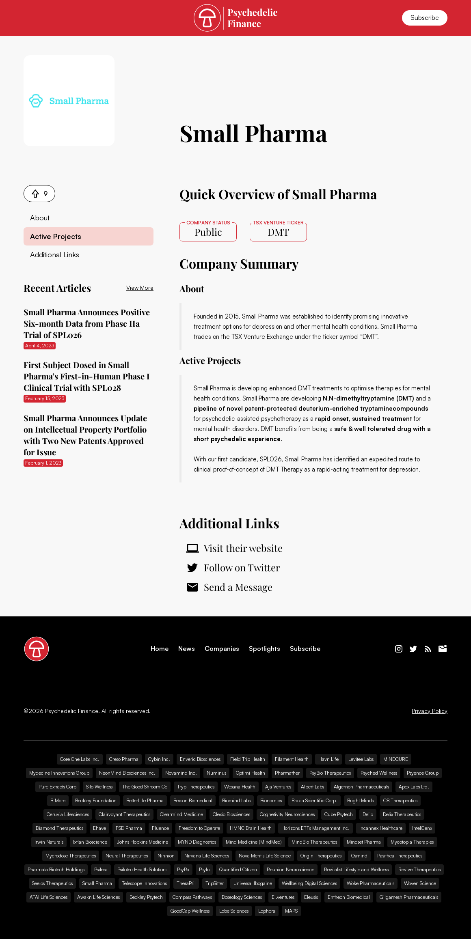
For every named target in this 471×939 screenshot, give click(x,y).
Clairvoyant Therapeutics (124, 814)
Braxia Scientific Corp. (314, 800)
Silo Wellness (99, 787)
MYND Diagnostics (197, 842)
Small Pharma (97, 883)
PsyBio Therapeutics (330, 773)
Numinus (216, 773)
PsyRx (183, 869)
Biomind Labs (236, 800)
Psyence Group (423, 773)
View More (139, 287)
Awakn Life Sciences (98, 897)
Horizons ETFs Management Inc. (315, 828)
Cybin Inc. (159, 759)
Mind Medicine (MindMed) (254, 842)
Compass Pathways (192, 897)
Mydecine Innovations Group (59, 773)
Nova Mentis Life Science (265, 856)
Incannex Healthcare (380, 828)
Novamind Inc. (181, 773)
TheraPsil (186, 883)
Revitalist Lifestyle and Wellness (356, 869)
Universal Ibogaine (252, 883)
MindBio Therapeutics (314, 842)
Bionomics (271, 800)
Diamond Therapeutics (59, 828)
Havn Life (328, 759)
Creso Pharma (123, 759)
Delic (368, 814)
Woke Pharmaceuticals (370, 883)
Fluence (160, 828)
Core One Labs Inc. (79, 759)
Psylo (204, 869)
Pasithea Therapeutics (399, 856)
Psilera (101, 869)
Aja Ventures (278, 787)
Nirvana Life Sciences (206, 856)
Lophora (266, 911)
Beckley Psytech (146, 897)
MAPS (291, 911)
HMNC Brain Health (251, 828)
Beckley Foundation (96, 800)
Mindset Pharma (364, 842)
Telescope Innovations (144, 883)
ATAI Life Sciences (48, 897)
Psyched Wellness (379, 773)
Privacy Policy (429, 711)
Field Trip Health (247, 759)
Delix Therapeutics (402, 814)
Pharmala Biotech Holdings (56, 869)
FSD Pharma (129, 828)
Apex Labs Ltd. (414, 787)
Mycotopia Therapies (412, 842)
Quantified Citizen (238, 869)
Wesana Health (239, 787)
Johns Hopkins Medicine (142, 842)
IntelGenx (422, 828)
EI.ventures (283, 897)
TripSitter (214, 883)
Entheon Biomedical (349, 897)
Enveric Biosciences (200, 759)
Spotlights (264, 649)
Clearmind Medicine (181, 814)
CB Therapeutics (400, 800)
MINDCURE (395, 759)
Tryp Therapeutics (195, 787)
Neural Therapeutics (127, 856)
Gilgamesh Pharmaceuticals (409, 897)
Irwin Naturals (49, 842)
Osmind (359, 856)
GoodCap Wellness (190, 911)
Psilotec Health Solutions (142, 869)
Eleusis (311, 897)
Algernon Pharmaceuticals (361, 787)
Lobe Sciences (233, 911)
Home (160, 649)
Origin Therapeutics (320, 856)
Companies (222, 649)
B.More (57, 800)
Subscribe (425, 17)
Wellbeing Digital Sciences (309, 883)
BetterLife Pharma (145, 800)
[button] (33, 18)
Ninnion (166, 856)
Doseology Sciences (242, 897)
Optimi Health (250, 773)
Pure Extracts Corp (57, 787)
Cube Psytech (338, 814)
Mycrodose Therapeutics (70, 856)
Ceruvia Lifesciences (68, 814)
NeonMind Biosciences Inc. (127, 773)
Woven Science (420, 883)
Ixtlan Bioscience (90, 842)
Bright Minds (360, 800)
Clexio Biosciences (231, 814)
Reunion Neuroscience (290, 869)
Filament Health (292, 759)
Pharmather (287, 773)
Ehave (99, 828)
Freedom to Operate (199, 828)
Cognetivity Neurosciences (287, 814)
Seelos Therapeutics (52, 883)
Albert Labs (312, 787)
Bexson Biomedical (192, 800)
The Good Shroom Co (144, 787)
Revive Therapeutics (419, 869)
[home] (235, 18)
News (186, 649)
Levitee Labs (361, 759)
